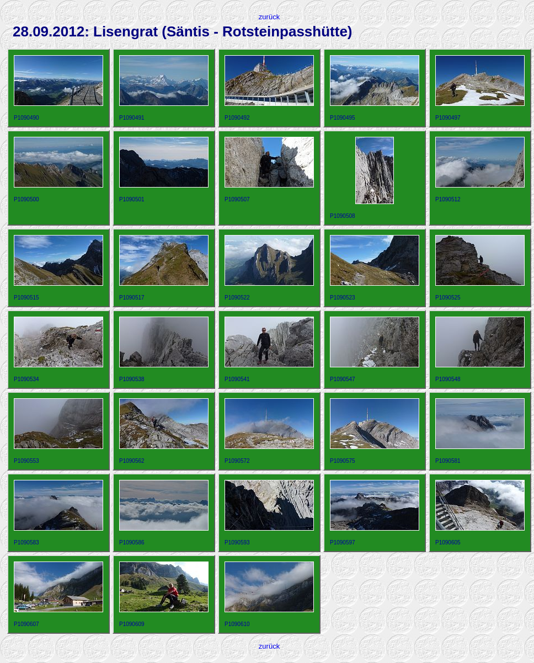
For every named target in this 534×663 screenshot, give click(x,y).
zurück (269, 17)
